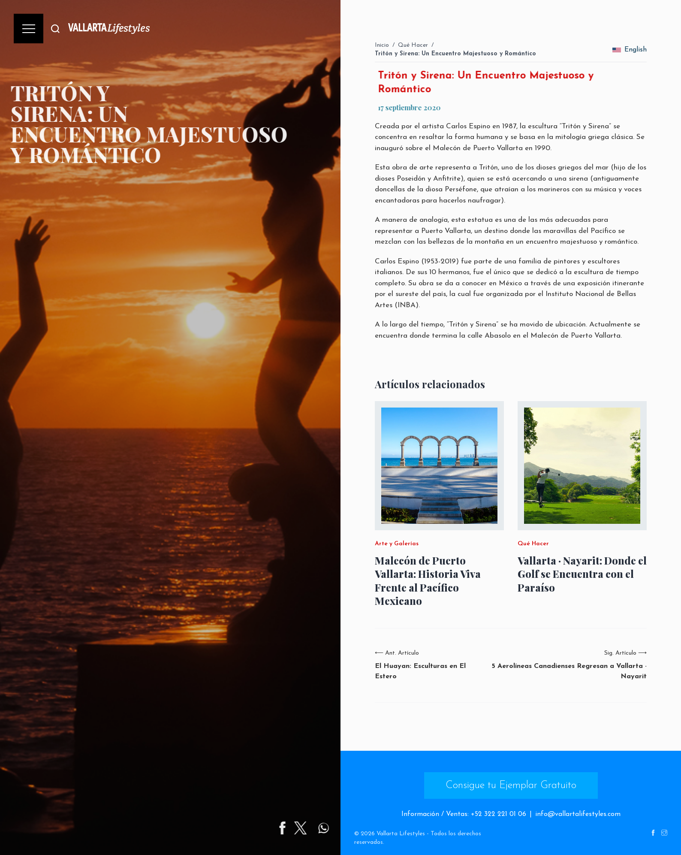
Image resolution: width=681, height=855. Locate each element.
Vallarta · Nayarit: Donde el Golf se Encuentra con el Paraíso (582, 574)
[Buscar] (55, 28)
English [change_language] (629, 49)
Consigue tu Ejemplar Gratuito (511, 785)
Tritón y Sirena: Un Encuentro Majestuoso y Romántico (455, 54)
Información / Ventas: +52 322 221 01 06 (463, 814)
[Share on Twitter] (336, 828)
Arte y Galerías (397, 544)
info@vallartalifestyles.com (578, 814)
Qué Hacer (413, 45)
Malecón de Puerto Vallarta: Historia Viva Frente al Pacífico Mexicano (428, 580)
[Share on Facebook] (318, 828)
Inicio (382, 45)
